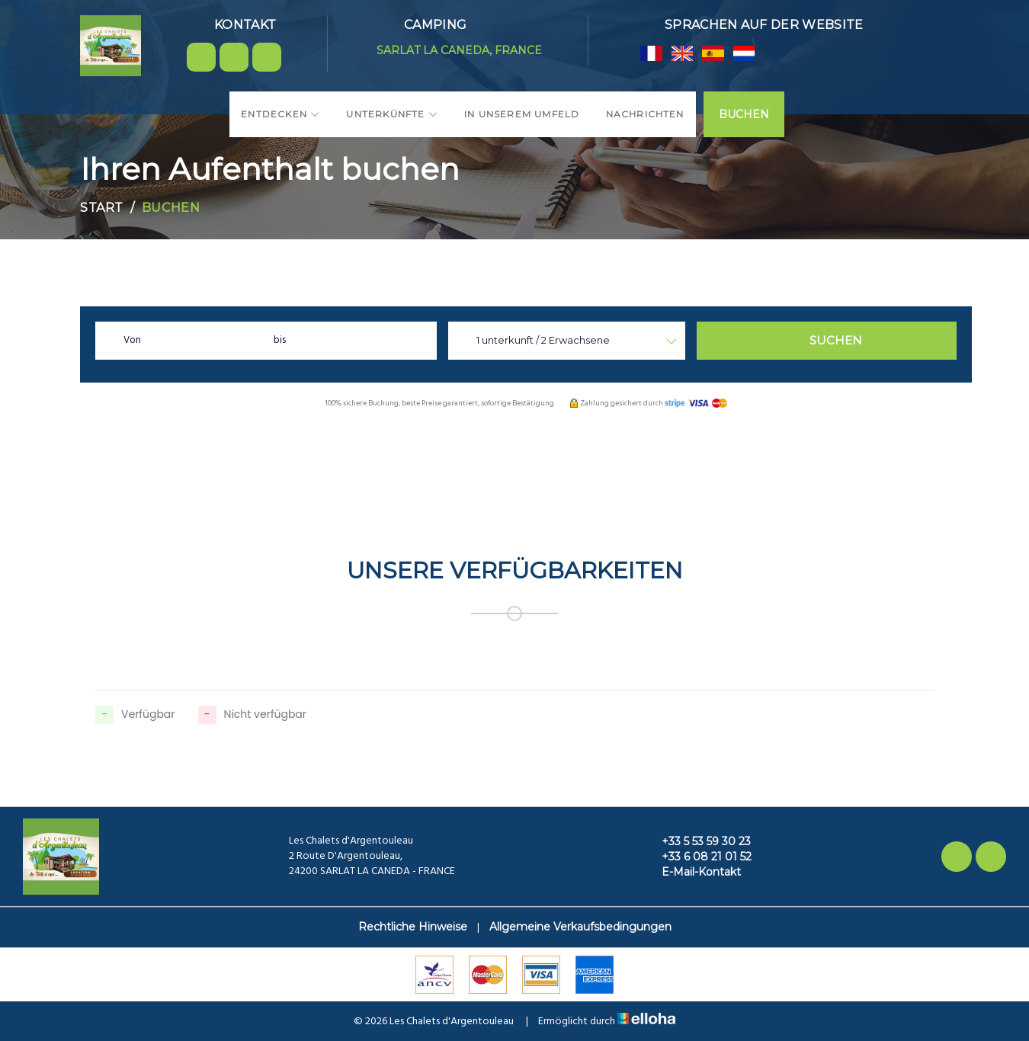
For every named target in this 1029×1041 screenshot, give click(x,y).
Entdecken (280, 114)
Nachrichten (645, 114)
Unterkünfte (392, 114)
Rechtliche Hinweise (412, 927)
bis (280, 340)
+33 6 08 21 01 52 (698, 856)
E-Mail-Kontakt (692, 872)
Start (101, 207)
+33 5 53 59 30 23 (697, 841)
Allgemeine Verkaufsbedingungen (580, 927)
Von (132, 340)
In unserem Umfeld (521, 114)
